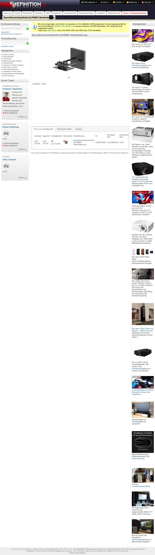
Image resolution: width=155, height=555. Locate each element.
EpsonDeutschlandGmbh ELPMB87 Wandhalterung (29, 17)
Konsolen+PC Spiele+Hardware (13, 65)
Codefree (101, 13)
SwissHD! (136, 424)
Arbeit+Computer (8, 55)
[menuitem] (89, 2)
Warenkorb (114, 13)
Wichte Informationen (63, 26)
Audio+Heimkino (8, 57)
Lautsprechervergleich (141, 486)
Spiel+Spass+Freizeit (10, 67)
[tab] (43, 129)
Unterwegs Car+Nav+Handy (12, 71)
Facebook (30, 551)
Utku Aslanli (9, 159)
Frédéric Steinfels (12, 89)
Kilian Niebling (11, 127)
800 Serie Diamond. (141, 458)
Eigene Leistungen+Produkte (12, 61)
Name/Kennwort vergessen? (11, 34)
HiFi (48, 13)
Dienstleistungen (86, 13)
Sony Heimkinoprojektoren (140, 64)
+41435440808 (78, 549)
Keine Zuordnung (8, 76)
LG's (149, 210)
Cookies (58, 551)
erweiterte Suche (7, 46)
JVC (133, 177)
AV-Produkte (7, 59)
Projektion (57, 13)
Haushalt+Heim (8, 63)
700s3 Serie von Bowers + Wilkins (142, 330)
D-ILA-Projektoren (144, 181)
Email (21, 117)
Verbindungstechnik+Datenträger (13, 74)
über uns (8, 13)
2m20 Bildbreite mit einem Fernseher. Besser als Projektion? (142, 392)
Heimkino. (147, 514)
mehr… (21, 106)
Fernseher (27, 13)
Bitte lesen (52, 30)
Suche (17, 13)
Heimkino (39, 13)
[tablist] (80, 138)
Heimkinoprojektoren (140, 540)
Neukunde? (5, 32)
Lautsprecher (70, 13)
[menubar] (117, 2)
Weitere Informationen (77, 553)
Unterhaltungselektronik (10, 69)
